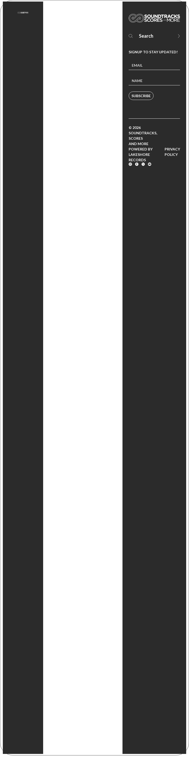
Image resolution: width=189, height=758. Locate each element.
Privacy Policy (172, 152)
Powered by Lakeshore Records (141, 154)
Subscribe (141, 96)
